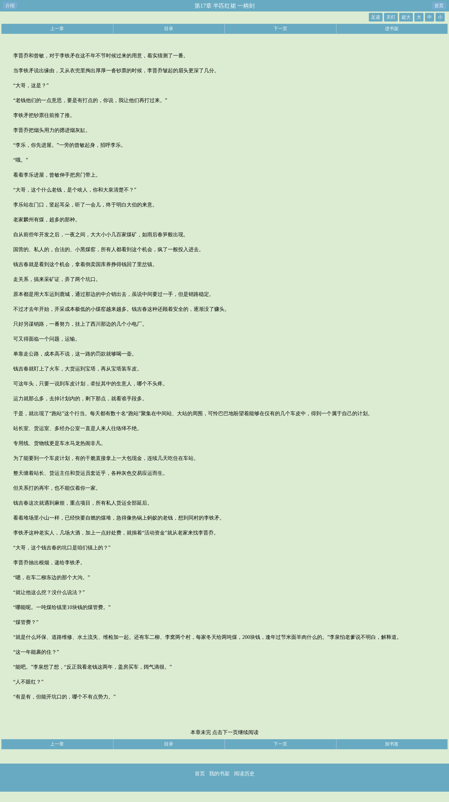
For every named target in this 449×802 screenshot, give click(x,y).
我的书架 (219, 773)
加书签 (392, 743)
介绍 (10, 5)
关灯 (390, 17)
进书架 (392, 28)
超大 (406, 17)
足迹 (375, 17)
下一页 (280, 28)
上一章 (57, 28)
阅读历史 (244, 773)
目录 (168, 28)
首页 (439, 5)
